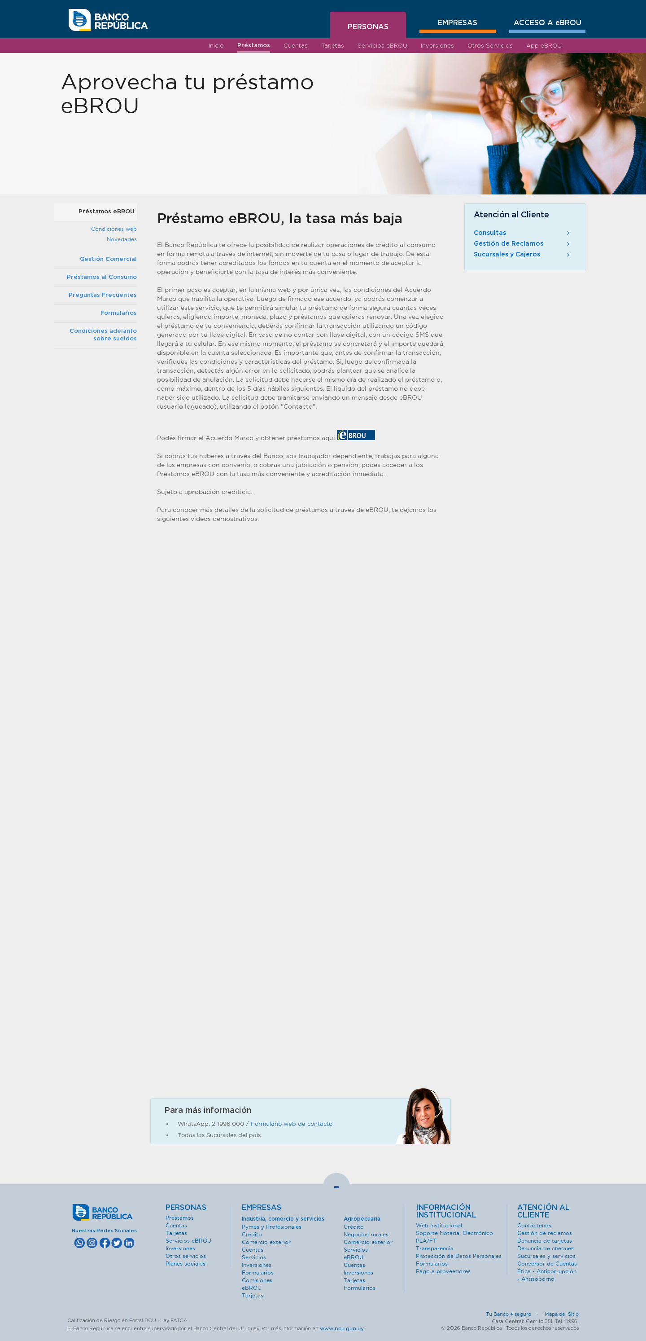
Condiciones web (114, 229)
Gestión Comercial (108, 259)
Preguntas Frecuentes (103, 295)
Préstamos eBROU (107, 212)
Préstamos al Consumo (102, 277)
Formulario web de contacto (291, 1123)
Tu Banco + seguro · (514, 1314)
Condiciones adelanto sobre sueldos (103, 335)
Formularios (118, 313)
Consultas (523, 233)
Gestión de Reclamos (523, 244)
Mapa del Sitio (562, 1314)
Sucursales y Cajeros (523, 254)
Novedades (122, 239)
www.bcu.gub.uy (342, 1328)
